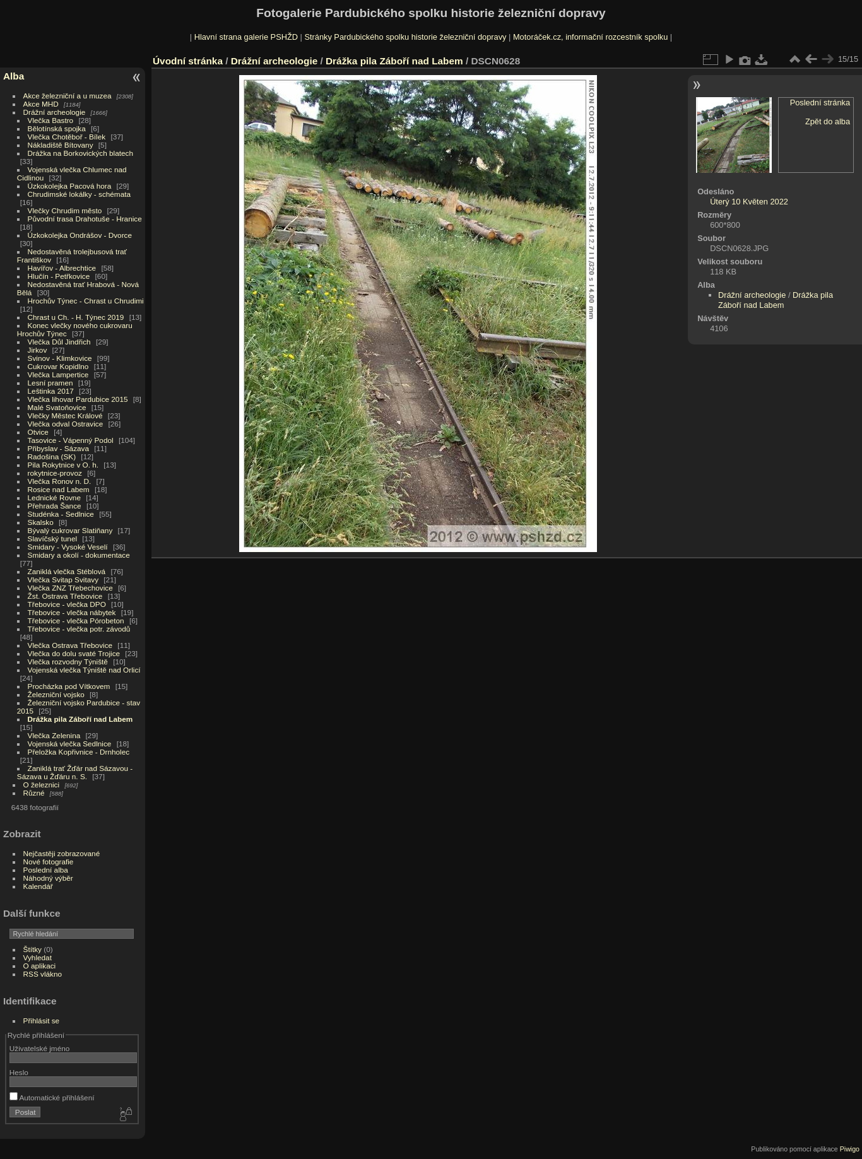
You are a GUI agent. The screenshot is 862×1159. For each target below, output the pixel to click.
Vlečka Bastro (51, 120)
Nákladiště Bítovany (60, 145)
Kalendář (38, 886)
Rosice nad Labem (59, 489)
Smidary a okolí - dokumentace (79, 555)
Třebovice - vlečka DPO (67, 604)
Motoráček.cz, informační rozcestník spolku (590, 37)
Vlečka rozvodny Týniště (68, 661)
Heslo (18, 1072)
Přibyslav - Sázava (58, 448)
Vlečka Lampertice (58, 374)
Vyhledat (37, 957)
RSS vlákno (42, 974)
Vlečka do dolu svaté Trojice (74, 653)
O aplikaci (39, 966)
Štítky (32, 949)
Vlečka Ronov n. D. (60, 481)
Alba (13, 76)
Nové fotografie (48, 861)
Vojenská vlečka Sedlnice (70, 743)
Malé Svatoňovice (57, 407)
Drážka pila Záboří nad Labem (80, 719)
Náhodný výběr (48, 878)
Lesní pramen (50, 383)
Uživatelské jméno (39, 1048)
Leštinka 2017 (51, 391)
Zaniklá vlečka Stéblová (67, 571)
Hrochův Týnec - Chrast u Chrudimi (86, 301)
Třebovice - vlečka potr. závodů (79, 629)
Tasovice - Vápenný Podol (71, 440)
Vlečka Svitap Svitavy (63, 579)
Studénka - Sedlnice (61, 514)
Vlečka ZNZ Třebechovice (70, 588)
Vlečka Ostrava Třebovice (70, 645)
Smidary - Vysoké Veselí (68, 547)
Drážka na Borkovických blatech (80, 153)
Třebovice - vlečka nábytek (72, 612)
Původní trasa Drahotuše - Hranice (85, 219)
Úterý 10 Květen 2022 (749, 201)
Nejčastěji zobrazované (61, 853)
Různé (34, 793)
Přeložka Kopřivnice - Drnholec (79, 752)
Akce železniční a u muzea (67, 95)
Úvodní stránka (188, 61)
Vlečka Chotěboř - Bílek (67, 136)
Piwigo (849, 1149)
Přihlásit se (41, 1020)
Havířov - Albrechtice (62, 268)
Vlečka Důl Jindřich (59, 342)
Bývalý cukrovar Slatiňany (70, 530)
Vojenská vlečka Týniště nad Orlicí (84, 670)
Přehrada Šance (54, 506)
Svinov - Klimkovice (60, 358)
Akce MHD (41, 104)
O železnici (41, 784)
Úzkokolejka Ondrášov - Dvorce (80, 235)
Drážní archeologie (54, 112)
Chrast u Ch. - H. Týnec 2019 (76, 317)
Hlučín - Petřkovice (59, 276)
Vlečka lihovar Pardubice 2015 (78, 399)
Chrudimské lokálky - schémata (79, 194)
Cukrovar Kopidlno (58, 366)
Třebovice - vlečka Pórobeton (76, 620)
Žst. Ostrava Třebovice (65, 596)
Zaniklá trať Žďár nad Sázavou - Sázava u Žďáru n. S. (75, 772)
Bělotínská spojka (57, 128)
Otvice (38, 432)
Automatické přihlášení (52, 1097)
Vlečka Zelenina (54, 735)
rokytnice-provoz (55, 473)
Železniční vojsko (57, 694)
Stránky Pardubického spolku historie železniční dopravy (405, 37)
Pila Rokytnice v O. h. (63, 465)
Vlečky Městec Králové (65, 415)
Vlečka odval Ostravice (65, 424)
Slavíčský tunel (52, 538)
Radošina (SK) (52, 456)
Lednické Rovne (54, 497)
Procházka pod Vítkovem (69, 686)
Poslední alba (45, 870)
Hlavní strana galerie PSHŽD (246, 37)
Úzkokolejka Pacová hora (70, 186)
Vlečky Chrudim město (65, 210)
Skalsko (41, 522)
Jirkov (37, 350)
